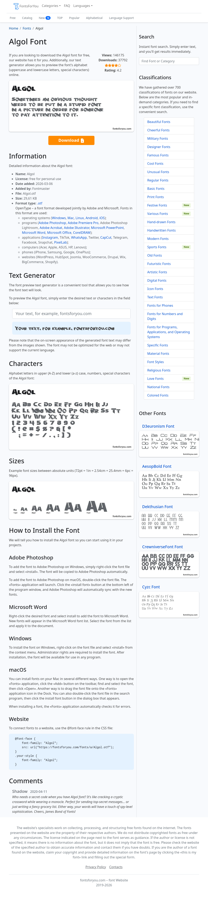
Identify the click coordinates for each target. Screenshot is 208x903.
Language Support (121, 18)
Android (92, 218)
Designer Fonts (158, 147)
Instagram (50, 237)
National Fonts (158, 387)
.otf (39, 203)
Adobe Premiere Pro (83, 223)
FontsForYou (26, 6)
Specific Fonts (157, 345)
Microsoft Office (59, 232)
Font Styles (155, 362)
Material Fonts (158, 353)
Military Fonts (157, 138)
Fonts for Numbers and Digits (165, 316)
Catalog (27, 18)
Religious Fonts (158, 370)
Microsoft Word (33, 232)
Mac (70, 218)
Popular (74, 18)
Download (71, 140)
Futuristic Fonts (159, 263)
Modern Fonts (158, 238)
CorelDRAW (81, 232)
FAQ (67, 5)
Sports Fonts (156, 247)
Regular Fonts (157, 180)
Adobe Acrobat (51, 227)
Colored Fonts (157, 395)
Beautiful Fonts (158, 122)
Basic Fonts (155, 188)
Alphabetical (94, 18)
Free (13, 18)
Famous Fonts (158, 155)
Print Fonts (155, 197)
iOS (101, 218)
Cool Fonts (155, 163)
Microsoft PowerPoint (107, 227)
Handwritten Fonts (161, 230)
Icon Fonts (155, 289)
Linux (80, 218)
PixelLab (60, 242)
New (45, 18)
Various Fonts (157, 213)
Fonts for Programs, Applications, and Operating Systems (168, 332)
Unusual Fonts (158, 172)
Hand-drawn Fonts (161, 222)
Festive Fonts (157, 205)
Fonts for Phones (160, 305)
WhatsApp (79, 237)
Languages (81, 5)
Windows (59, 218)
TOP (60, 18)
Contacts (116, 867)
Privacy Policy (96, 867)
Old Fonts (154, 255)
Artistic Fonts (157, 272)
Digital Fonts (156, 280)
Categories (50, 5)
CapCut (106, 237)
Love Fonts (155, 378)
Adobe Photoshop (52, 223)
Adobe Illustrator (76, 227)
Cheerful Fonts (158, 130)
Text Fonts (155, 297)
